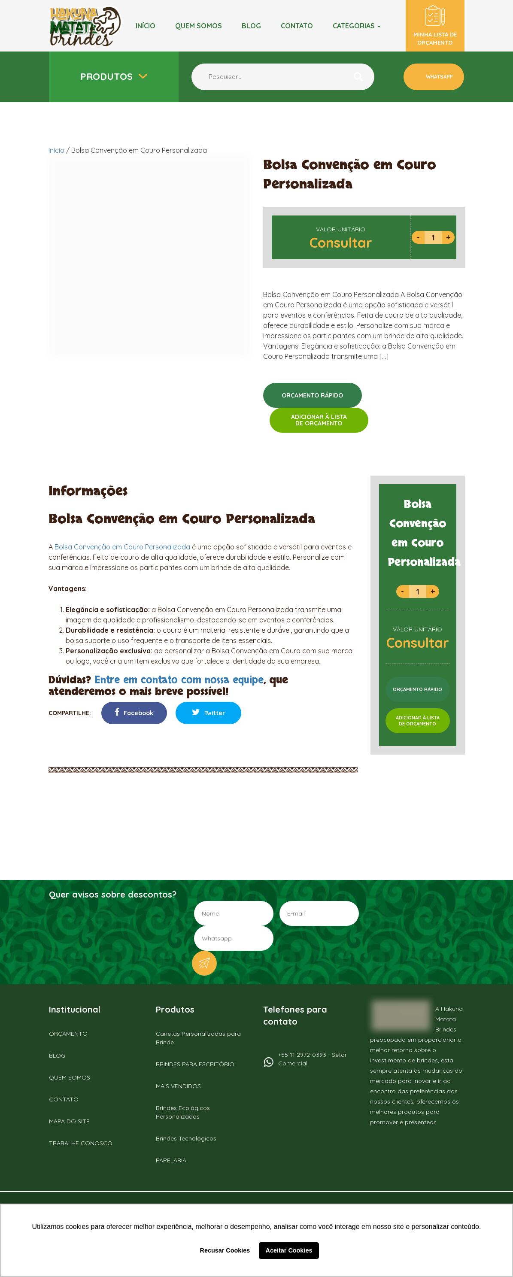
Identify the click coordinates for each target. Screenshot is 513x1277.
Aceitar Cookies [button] (289, 1250)
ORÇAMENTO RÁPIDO (312, 395)
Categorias (357, 25)
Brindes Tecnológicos (186, 1138)
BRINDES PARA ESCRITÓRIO (195, 1064)
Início (145, 25)
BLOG (251, 25)
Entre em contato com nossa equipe (179, 680)
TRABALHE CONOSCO (80, 1143)
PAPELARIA (171, 1160)
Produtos (107, 76)
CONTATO (64, 1099)
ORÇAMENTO (68, 1033)
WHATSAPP (439, 76)
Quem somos (198, 25)
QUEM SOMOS (69, 1077)
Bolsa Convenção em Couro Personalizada (122, 547)
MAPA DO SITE (69, 1121)
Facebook (134, 712)
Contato (297, 25)
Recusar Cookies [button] (225, 1250)
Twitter (208, 712)
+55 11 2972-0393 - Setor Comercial (312, 1059)
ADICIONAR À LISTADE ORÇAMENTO (319, 420)
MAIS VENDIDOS (178, 1086)
